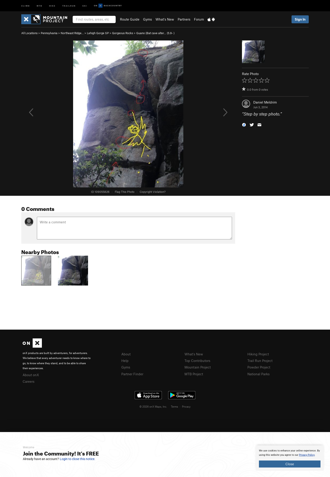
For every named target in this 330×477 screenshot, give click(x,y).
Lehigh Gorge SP (98, 33)
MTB (39, 5)
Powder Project (258, 367)
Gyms (147, 19)
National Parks (258, 374)
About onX (31, 375)
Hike (52, 5)
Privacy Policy (307, 454)
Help (125, 361)
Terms (174, 406)
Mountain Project (197, 367)
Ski (84, 5)
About (126, 354)
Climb (25, 5)
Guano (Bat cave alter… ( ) (155, 33)
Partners (184, 19)
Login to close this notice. (77, 459)
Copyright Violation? (152, 192)
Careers (28, 381)
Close (289, 464)
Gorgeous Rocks (122, 33)
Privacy (186, 406)
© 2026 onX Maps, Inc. (153, 406)
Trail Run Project (260, 361)
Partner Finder (132, 374)
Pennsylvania (49, 33)
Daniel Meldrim (265, 102)
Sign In (300, 19)
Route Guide (129, 19)
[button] (244, 124)
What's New (164, 19)
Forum (199, 19)
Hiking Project (258, 354)
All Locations (29, 33)
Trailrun (69, 5)
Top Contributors (197, 361)
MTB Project (193, 374)
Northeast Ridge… (72, 33)
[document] (289, 458)
